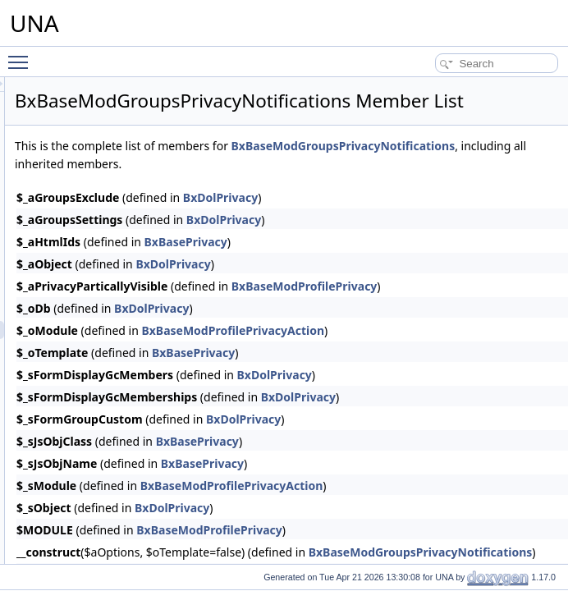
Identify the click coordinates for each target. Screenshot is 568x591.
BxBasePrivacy (391, 283)
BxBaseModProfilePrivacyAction (437, 371)
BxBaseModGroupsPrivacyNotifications (332, 187)
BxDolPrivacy (425, 238)
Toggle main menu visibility (22, 55)
